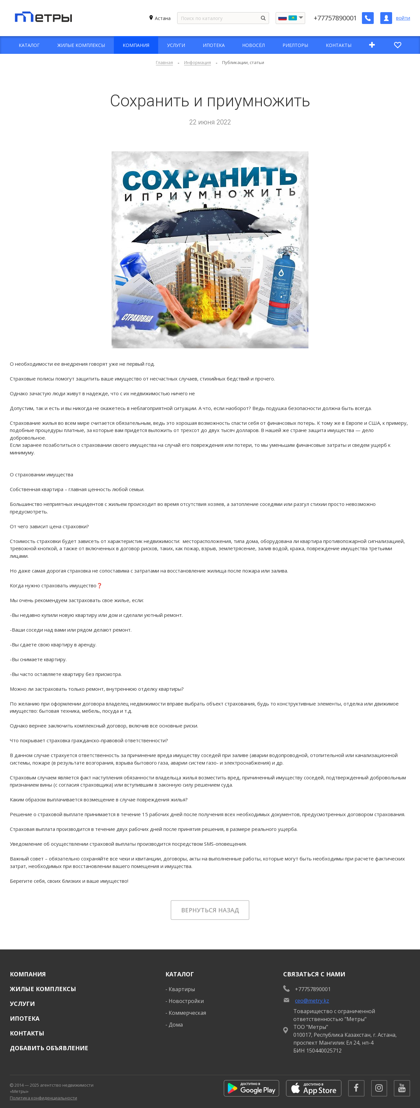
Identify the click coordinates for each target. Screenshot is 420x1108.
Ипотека (24, 1018)
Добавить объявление (49, 1048)
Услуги (22, 1004)
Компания (28, 974)
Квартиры (182, 989)
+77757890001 (335, 18)
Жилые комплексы (43, 989)
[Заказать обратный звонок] (368, 18)
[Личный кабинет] (386, 18)
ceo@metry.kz (312, 1000)
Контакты (27, 1033)
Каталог (179, 974)
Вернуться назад (210, 910)
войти (403, 18)
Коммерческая (187, 1012)
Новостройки (186, 1001)
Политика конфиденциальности (43, 1098)
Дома (176, 1024)
